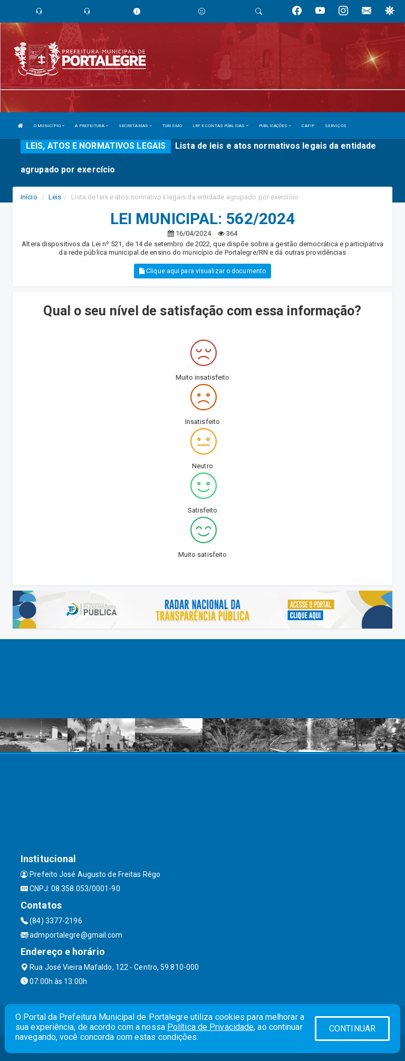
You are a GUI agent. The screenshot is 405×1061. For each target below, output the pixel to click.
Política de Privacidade (210, 1027)
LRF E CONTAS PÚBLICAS (220, 125)
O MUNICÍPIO (49, 125)
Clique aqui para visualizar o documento (202, 271)
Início (29, 197)
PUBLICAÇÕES (275, 125)
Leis (55, 197)
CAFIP (308, 125)
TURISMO (172, 125)
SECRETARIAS (135, 125)
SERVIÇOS (335, 125)
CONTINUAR (352, 1029)
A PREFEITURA (91, 125)
